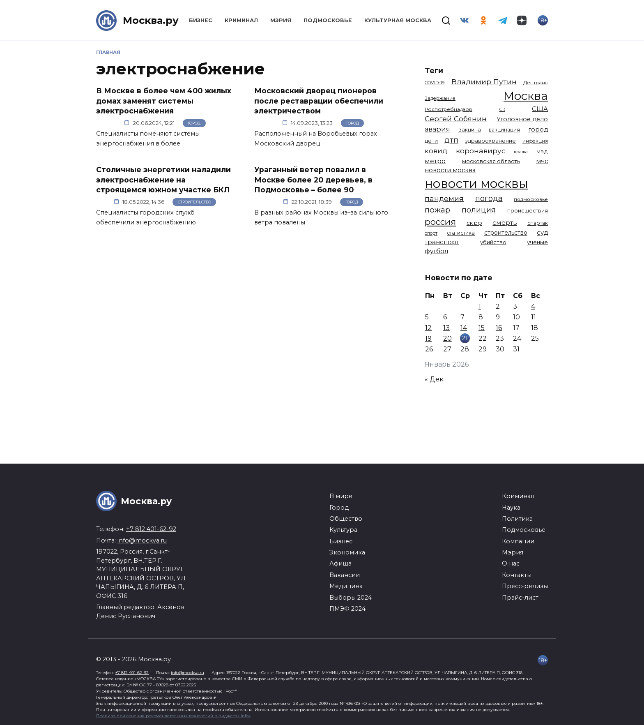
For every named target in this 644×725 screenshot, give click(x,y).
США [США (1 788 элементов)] (540, 109)
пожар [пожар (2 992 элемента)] (437, 210)
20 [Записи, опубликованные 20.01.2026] (447, 338)
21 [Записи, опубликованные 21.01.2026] (465, 338)
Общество (345, 518)
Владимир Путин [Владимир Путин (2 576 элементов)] (484, 81)
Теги (434, 70)
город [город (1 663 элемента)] (538, 129)
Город (194, 123)
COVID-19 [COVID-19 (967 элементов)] (434, 82)
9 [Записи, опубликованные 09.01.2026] (498, 317)
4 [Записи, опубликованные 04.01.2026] (533, 306)
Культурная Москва (397, 20)
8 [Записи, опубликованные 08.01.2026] (480, 317)
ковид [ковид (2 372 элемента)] (436, 151)
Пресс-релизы (525, 586)
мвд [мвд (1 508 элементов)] (542, 151)
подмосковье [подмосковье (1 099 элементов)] (531, 199)
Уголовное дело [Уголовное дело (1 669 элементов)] (522, 119)
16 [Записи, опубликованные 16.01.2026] (499, 328)
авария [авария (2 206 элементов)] (437, 129)
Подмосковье (328, 20)
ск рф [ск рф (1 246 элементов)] (474, 223)
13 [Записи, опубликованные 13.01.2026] (446, 328)
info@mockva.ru (142, 540)
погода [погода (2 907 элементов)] (489, 198)
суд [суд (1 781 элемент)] (542, 232)
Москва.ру (151, 20)
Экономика (347, 552)
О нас (511, 563)
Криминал (241, 20)
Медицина (346, 586)
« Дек (434, 379)
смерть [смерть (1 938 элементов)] (504, 222)
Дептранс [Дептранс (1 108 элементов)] (535, 82)
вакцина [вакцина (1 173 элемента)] (469, 130)
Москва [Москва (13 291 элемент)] (526, 96)
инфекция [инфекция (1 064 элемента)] (535, 141)
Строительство (194, 202)
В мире (340, 496)
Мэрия (280, 20)
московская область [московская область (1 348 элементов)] (491, 161)
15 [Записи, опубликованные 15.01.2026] (481, 328)
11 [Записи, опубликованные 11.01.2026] (533, 317)
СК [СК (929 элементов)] (502, 109)
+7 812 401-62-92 (151, 529)
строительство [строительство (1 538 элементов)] (505, 232)
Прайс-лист (520, 597)
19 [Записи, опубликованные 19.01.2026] (428, 338)
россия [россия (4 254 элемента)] (440, 222)
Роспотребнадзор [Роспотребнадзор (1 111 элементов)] (448, 109)
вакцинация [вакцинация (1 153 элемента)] (504, 130)
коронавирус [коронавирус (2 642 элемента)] (481, 150)
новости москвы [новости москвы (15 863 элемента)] (476, 183)
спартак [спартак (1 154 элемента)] (537, 223)
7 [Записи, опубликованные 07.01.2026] (462, 317)
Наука (511, 507)
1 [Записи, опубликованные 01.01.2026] (479, 306)
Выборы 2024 (350, 597)
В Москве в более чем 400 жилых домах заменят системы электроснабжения (163, 100)
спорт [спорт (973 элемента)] (431, 233)
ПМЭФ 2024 (347, 608)
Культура (343, 529)
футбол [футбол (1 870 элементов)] (436, 251)
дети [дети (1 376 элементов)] (431, 140)
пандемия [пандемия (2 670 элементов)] (444, 198)
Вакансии (344, 575)
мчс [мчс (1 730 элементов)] (542, 161)
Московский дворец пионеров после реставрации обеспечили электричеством (318, 100)
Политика (517, 518)
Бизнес (200, 20)
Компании (518, 541)
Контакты (516, 575)
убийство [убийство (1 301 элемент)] (493, 242)
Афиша (340, 563)
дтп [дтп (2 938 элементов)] (451, 140)
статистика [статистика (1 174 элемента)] (461, 233)
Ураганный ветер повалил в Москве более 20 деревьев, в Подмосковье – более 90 (313, 179)
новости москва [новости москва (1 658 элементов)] (450, 170)
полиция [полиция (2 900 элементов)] (479, 210)
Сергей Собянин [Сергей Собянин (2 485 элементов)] (456, 118)
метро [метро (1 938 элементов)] (435, 161)
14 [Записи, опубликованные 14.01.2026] (463, 328)
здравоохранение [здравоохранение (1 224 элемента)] (490, 141)
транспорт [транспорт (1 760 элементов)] (442, 242)
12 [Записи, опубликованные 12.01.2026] (428, 328)
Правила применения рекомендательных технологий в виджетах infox (173, 715)
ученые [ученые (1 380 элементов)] (537, 242)
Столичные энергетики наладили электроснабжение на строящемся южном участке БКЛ (163, 179)
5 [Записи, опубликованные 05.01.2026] (427, 317)
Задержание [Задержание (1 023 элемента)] (440, 98)
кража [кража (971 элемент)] (521, 152)
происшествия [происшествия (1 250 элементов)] (527, 211)
